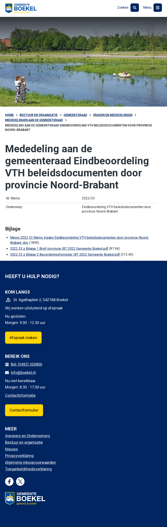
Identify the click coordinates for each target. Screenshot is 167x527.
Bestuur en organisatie (24, 442)
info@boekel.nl (23, 372)
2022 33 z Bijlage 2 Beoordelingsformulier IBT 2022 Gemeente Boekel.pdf (65, 255)
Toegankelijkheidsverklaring (28, 469)
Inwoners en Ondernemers (27, 436)
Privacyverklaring (19, 455)
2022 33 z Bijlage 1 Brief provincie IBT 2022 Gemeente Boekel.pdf (59, 249)
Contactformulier (24, 410)
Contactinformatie (20, 395)
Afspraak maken (23, 337)
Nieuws (11, 449)
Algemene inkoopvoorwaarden (30, 462)
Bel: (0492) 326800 (26, 364)
